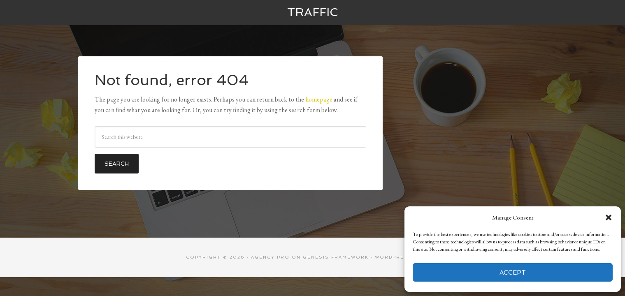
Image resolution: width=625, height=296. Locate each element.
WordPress (393, 257)
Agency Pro (270, 257)
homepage (318, 99)
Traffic (312, 12)
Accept (513, 272)
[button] (608, 217)
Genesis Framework (336, 257)
